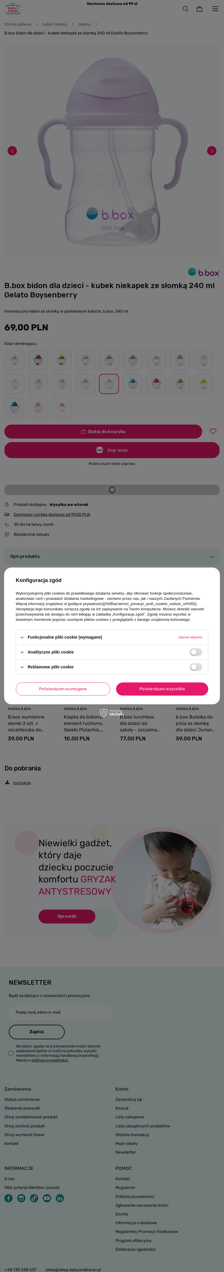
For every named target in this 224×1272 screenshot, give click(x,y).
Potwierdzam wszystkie (162, 688)
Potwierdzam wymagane (63, 688)
